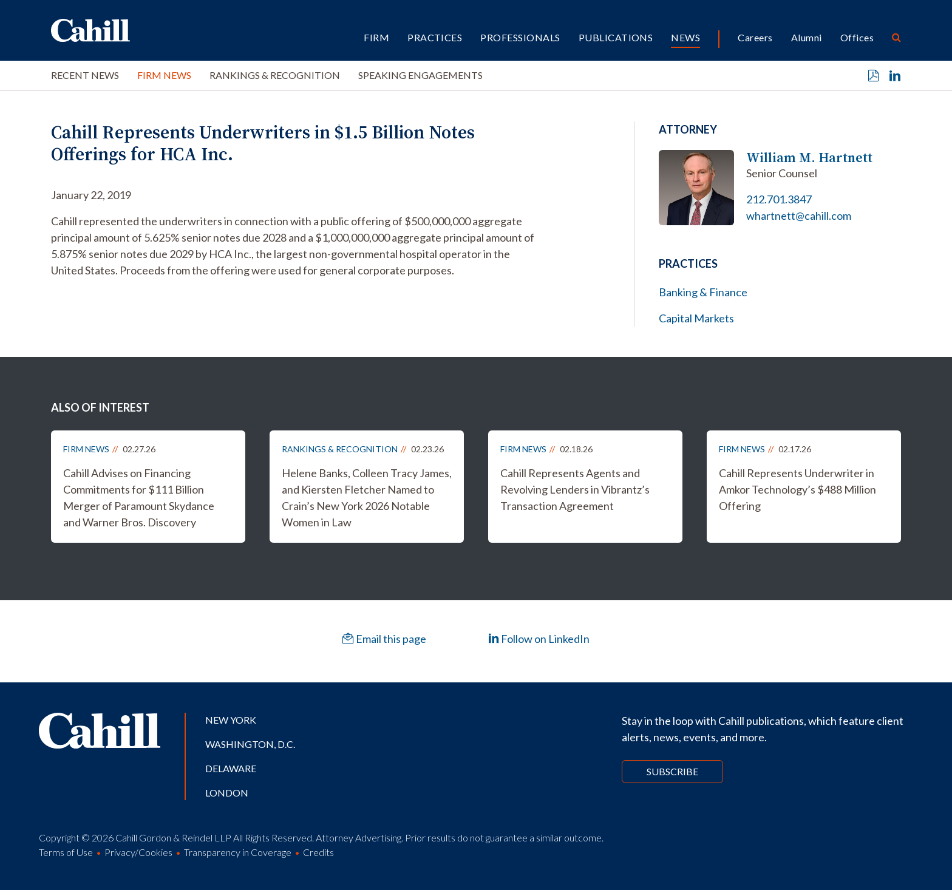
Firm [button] (376, 37)
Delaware (230, 768)
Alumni (806, 37)
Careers (755, 37)
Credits (318, 852)
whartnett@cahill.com (798, 215)
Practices (434, 37)
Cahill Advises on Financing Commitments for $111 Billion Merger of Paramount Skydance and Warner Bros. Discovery (138, 497)
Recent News (85, 75)
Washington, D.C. (250, 744)
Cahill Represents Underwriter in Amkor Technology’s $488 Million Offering (797, 489)
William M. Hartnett (809, 157)
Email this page (384, 638)
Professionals (520, 37)
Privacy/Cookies (138, 852)
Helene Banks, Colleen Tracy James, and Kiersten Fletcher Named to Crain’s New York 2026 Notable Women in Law (367, 497)
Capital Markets (696, 318)
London (226, 792)
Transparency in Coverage (237, 852)
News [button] (685, 37)
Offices (857, 37)
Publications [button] (616, 37)
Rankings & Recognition (274, 75)
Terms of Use (66, 852)
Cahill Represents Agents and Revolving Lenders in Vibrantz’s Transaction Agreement (575, 489)
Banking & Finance (703, 292)
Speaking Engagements (420, 75)
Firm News (164, 75)
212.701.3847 (779, 199)
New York (230, 719)
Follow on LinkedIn (539, 638)
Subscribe (672, 771)
